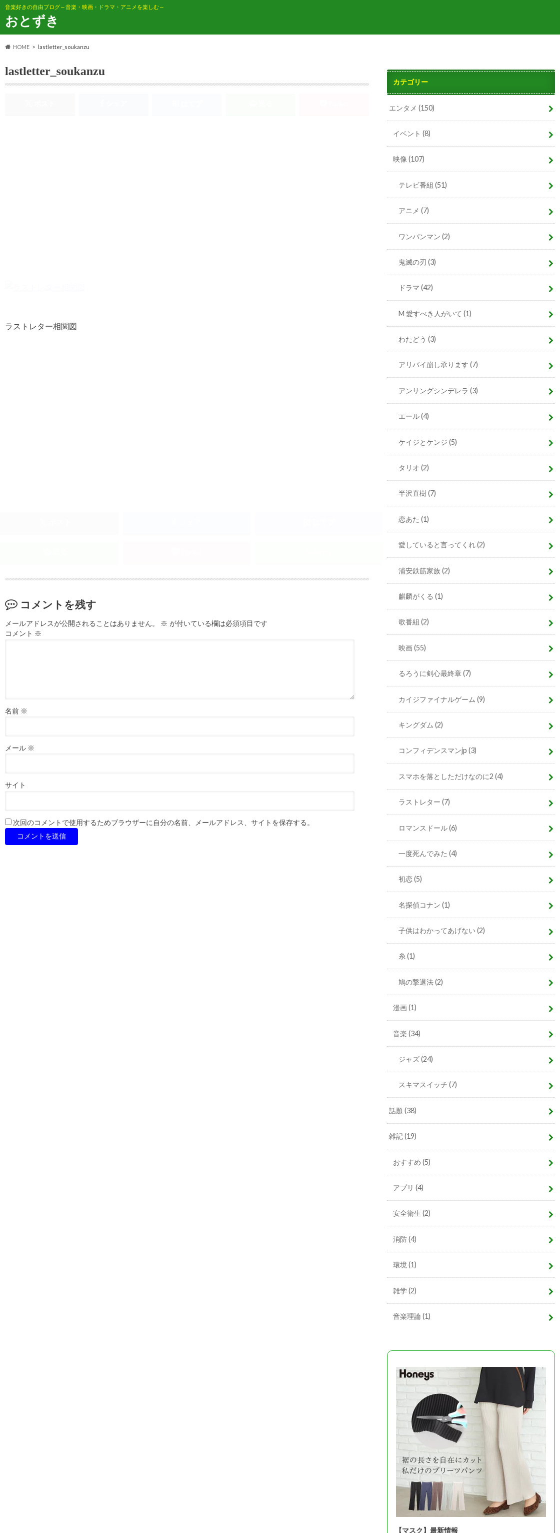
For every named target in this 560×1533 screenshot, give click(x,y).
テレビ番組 (422, 185)
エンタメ (411, 108)
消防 (404, 1239)
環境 (404, 1264)
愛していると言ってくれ (441, 544)
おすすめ (411, 1162)
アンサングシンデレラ (438, 390)
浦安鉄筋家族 (424, 570)
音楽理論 (411, 1316)
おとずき (32, 21)
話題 (402, 1110)
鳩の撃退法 (420, 982)
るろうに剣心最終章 (434, 673)
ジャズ (415, 1059)
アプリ (408, 1187)
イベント (411, 133)
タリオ (413, 467)
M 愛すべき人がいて (435, 313)
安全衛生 (411, 1213)
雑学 (404, 1290)
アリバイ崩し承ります (438, 364)
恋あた (413, 519)
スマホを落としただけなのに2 (450, 776)
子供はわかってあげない (441, 930)
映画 (412, 647)
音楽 (406, 1033)
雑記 (402, 1136)
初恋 (410, 879)
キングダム (420, 724)
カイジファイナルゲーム (441, 699)
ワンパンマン (424, 236)
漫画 (404, 1007)
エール (413, 416)
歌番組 (413, 621)
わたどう (417, 339)
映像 (408, 159)
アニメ (413, 210)
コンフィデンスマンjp (437, 750)
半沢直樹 (417, 493)
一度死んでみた (427, 853)
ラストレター (424, 802)
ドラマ (415, 287)
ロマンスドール (427, 828)
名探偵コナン (424, 905)
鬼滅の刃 (417, 262)
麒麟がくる (420, 596)
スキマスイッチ (427, 1084)
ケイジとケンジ (427, 442)
